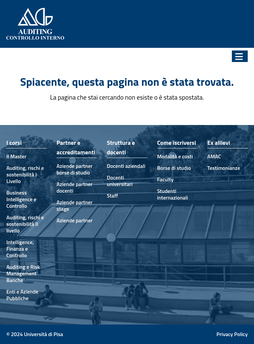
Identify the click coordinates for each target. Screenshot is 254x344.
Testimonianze (223, 168)
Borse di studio (174, 168)
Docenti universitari (120, 180)
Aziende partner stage (75, 205)
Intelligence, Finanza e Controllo (20, 248)
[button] (240, 56)
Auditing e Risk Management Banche (23, 273)
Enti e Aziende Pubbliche (22, 295)
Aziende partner (75, 220)
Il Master (16, 156)
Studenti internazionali (172, 194)
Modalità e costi (175, 156)
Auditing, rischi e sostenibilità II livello (25, 224)
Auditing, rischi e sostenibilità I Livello (25, 174)
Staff (112, 196)
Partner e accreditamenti (76, 147)
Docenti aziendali (126, 166)
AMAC (214, 156)
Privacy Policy (232, 334)
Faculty (165, 179)
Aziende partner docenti (75, 187)
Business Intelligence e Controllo (21, 199)
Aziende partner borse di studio (75, 169)
